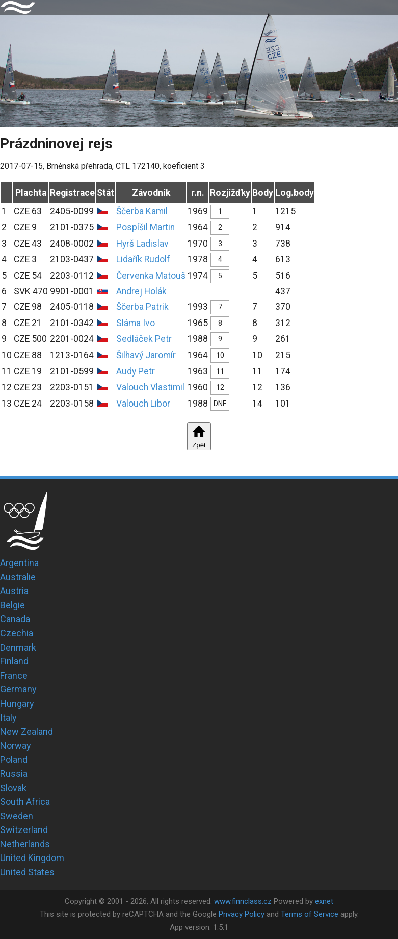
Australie (18, 577)
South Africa (25, 801)
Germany (18, 689)
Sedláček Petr (144, 339)
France (14, 675)
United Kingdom (32, 857)
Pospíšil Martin (145, 227)
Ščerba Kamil (142, 211)
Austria (14, 590)
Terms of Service (309, 914)
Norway (15, 745)
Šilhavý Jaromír (146, 355)
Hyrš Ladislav (142, 243)
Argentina (19, 562)
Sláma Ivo (135, 323)
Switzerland (24, 829)
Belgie (12, 605)
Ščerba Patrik (142, 307)
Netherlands (25, 844)
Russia (14, 773)
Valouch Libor (143, 403)
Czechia (16, 633)
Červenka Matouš (150, 276)
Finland (14, 661)
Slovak (13, 788)
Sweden (16, 816)
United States (27, 872)
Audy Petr (135, 371)
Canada (15, 618)
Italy (8, 717)
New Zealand (26, 731)
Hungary (17, 703)
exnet (324, 901)
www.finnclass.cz (243, 901)
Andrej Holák (141, 291)
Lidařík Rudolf (143, 259)
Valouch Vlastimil (150, 387)
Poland (14, 759)
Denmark (18, 647)
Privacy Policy (241, 914)
